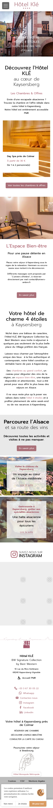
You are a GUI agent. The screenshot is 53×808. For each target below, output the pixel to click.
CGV (22, 781)
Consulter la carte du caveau (27, 739)
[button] (2, 33)
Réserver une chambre (26, 730)
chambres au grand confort (27, 370)
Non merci (8, 804)
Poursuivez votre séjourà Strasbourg (26, 749)
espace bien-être (25, 377)
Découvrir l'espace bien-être (26, 735)
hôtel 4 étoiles (34, 398)
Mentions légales (37, 781)
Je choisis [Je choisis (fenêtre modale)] (22, 804)
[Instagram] (13, 572)
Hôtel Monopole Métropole (26, 774)
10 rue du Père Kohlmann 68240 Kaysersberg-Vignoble (26, 671)
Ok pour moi (38, 804)
